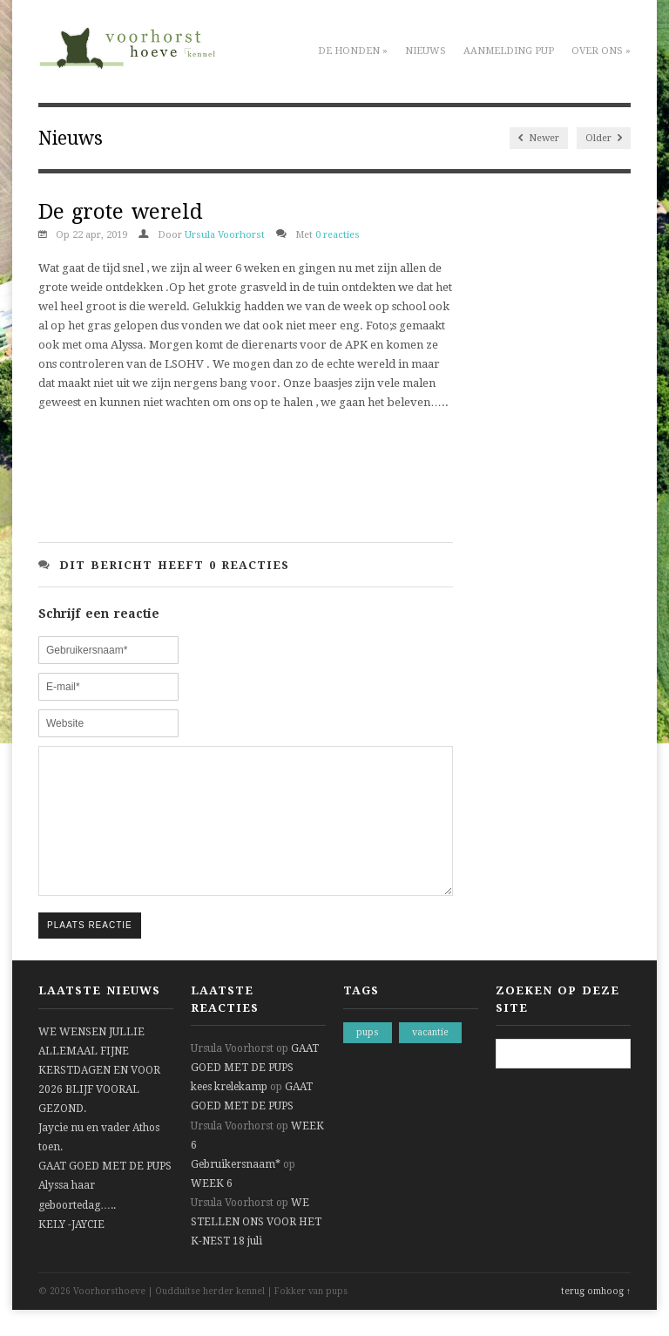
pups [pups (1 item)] (367, 1058)
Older (603, 138)
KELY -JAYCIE (71, 1250)
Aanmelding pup (508, 51)
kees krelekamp (229, 1113)
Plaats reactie (89, 951)
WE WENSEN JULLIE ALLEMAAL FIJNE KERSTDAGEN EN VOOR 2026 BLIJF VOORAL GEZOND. (99, 1096)
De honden (353, 51)
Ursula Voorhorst (225, 235)
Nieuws (425, 51)
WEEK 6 (212, 1210)
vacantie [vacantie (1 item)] (430, 1058)
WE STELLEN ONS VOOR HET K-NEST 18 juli (256, 1248)
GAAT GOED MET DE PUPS (105, 1192)
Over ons (601, 51)
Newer (538, 138)
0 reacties (337, 235)
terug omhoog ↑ (596, 1317)
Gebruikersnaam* (235, 1190)
